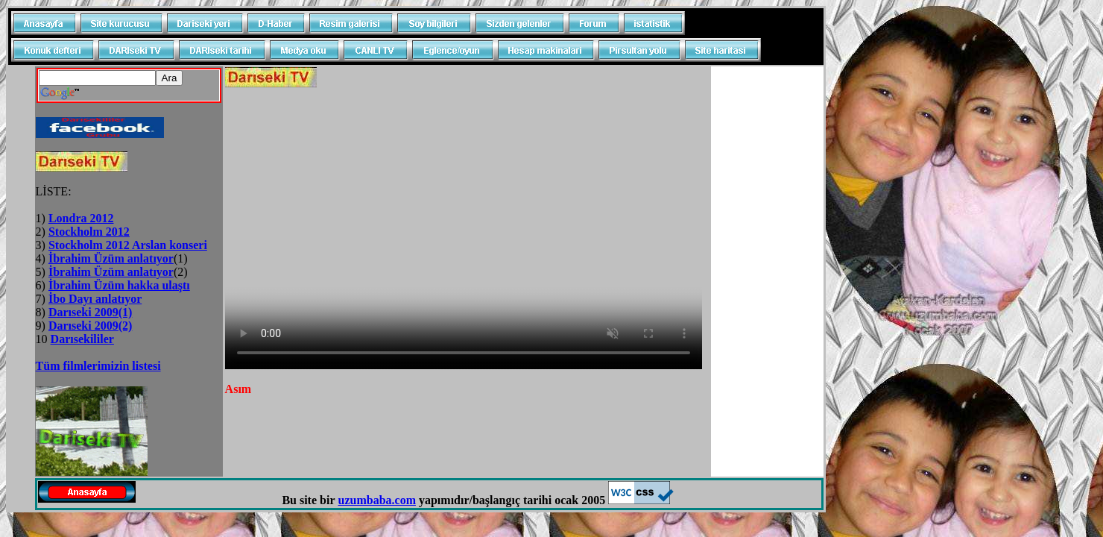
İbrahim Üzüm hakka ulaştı (119, 285)
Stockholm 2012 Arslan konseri (127, 245)
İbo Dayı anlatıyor (95, 298)
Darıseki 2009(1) (90, 312)
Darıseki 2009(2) (90, 325)
